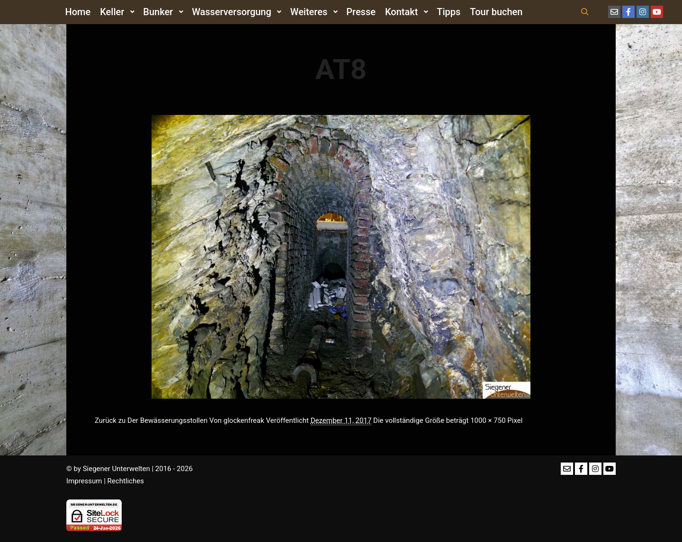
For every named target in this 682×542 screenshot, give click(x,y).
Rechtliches (126, 481)
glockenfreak (244, 420)
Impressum (84, 481)
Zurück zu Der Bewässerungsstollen (151, 420)
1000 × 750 (487, 420)
